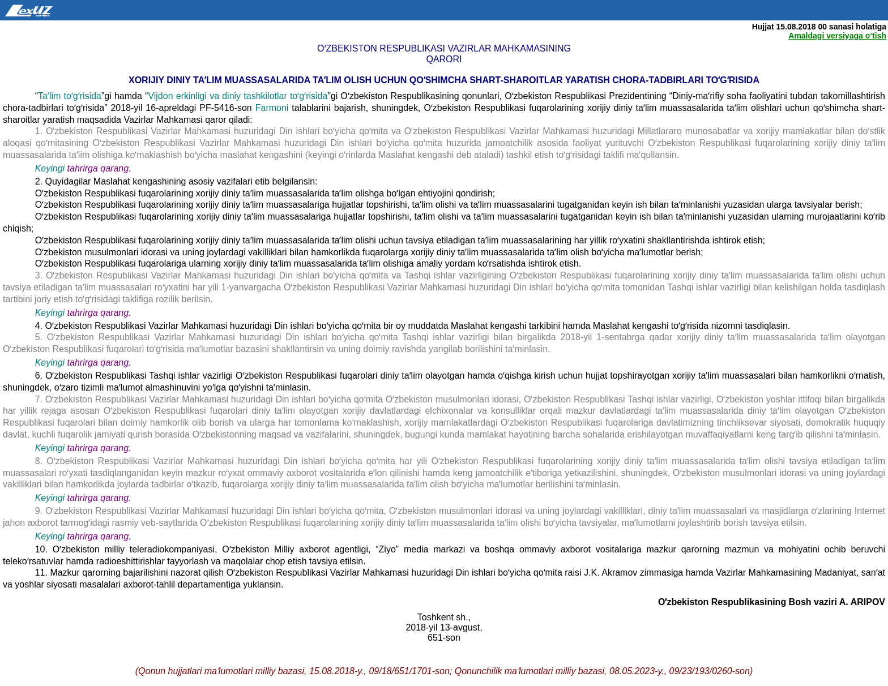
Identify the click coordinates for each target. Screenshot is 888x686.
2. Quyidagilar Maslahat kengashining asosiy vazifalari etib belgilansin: (176, 181)
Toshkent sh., (444, 617)
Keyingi (50, 168)
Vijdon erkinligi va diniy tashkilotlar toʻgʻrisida (237, 96)
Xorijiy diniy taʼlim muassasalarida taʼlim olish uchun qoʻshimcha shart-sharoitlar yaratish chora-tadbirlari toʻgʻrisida (444, 80)
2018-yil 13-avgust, (443, 627)
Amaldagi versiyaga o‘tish (837, 35)
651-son (444, 637)
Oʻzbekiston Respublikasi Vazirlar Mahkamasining (444, 48)
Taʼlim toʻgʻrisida (69, 96)
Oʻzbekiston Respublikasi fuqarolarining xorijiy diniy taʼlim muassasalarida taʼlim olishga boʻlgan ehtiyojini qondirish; (265, 193)
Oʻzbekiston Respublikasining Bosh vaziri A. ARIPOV (771, 602)
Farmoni (273, 108)
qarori (444, 59)
